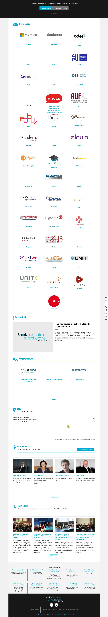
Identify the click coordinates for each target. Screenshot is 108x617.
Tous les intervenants (85, 450)
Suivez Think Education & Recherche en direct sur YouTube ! (20, 535)
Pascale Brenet (38, 475)
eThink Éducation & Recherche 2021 (89, 571)
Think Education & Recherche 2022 (18, 584)
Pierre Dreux (80, 475)
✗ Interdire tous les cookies (60, 8)
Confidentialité (46, 609)
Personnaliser (54, 13)
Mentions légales (34, 609)
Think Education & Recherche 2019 (54, 571)
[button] (90, 455)
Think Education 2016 (18, 570)
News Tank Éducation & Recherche (68, 609)
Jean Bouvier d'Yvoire (62, 475)
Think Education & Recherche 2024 (54, 584)
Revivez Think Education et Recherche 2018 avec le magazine (42, 535)
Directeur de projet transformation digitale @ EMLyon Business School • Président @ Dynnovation (85, 480)
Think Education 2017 (36, 570)
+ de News (54, 555)
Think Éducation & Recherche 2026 (89, 584)
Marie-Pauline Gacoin (19, 475)
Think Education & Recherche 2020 (71, 571)
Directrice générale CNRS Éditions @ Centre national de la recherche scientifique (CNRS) (22, 480)
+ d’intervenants (54, 497)
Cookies (55, 609)
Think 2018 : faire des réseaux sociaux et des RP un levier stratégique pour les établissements (85, 536)
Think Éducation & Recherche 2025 (71, 584)
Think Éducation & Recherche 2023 (36, 584)
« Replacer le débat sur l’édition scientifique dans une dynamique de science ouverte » (64, 536)
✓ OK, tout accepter (46, 8)
